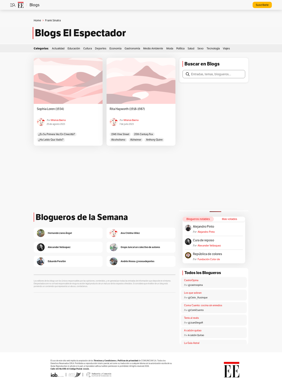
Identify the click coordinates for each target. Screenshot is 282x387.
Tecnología (213, 48)
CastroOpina (191, 280)
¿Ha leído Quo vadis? (50, 139)
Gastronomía (132, 48)
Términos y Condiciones (105, 360)
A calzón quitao (193, 330)
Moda (169, 48)
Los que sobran (193, 292)
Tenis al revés (191, 318)
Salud (191, 48)
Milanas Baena (58, 120)
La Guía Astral (191, 343)
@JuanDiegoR (195, 322)
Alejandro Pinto (203, 227)
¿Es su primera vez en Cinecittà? (56, 134)
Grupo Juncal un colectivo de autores (140, 247)
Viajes (226, 48)
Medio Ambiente (153, 48)
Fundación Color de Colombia (209, 259)
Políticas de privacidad (128, 360)
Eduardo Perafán (57, 261)
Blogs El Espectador (80, 33)
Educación (74, 48)
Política (180, 48)
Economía (115, 48)
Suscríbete (262, 5)
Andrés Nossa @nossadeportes (137, 261)
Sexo (200, 48)
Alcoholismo (118, 139)
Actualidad (58, 48)
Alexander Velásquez (209, 245)
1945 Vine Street (120, 134)
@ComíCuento (196, 310)
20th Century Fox (143, 134)
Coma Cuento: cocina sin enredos (203, 305)
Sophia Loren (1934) (50, 109)
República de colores (207, 254)
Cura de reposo (203, 240)
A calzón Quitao (196, 335)
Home (37, 20)
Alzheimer (135, 139)
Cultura (87, 48)
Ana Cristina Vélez (130, 233)
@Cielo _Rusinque (198, 297)
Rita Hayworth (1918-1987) (127, 109)
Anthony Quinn (154, 139)
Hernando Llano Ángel (60, 233)
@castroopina (195, 284)
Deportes (100, 48)
